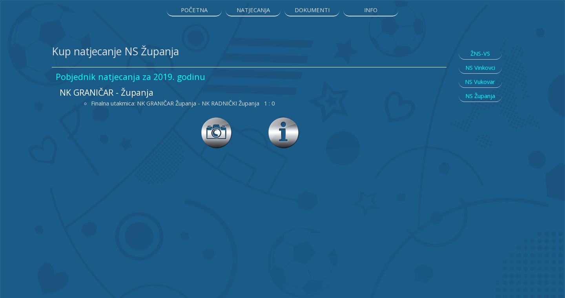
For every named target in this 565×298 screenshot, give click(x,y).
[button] (283, 121)
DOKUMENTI (312, 10)
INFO (370, 10)
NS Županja (480, 96)
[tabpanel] (249, 51)
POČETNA (194, 10)
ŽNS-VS (480, 53)
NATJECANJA (253, 10)
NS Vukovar (480, 81)
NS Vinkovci (480, 67)
